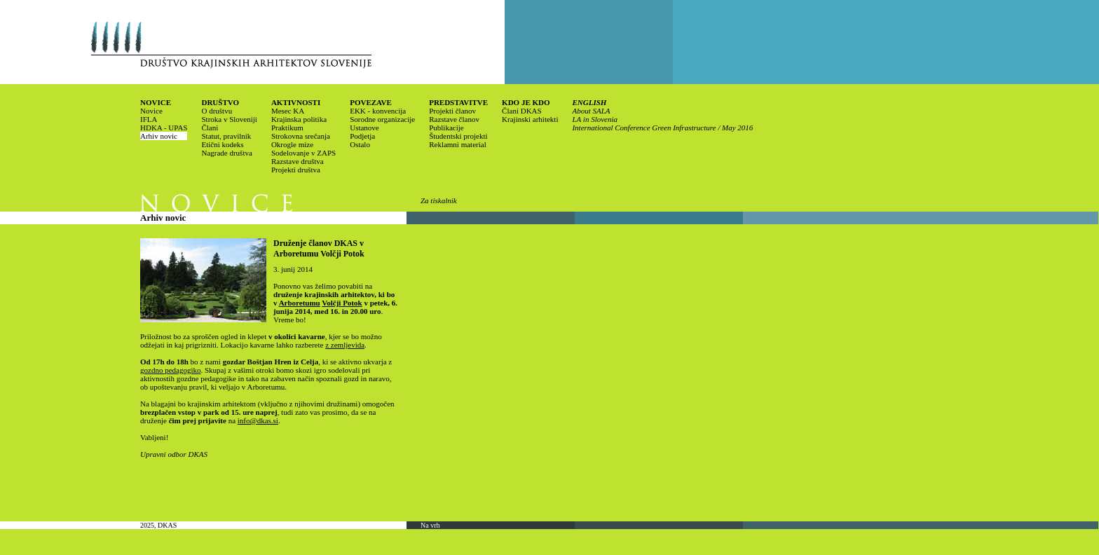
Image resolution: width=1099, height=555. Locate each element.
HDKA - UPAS (163, 127)
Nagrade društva (226, 153)
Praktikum (287, 127)
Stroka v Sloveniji (229, 119)
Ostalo (360, 144)
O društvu (216, 111)
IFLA (148, 119)
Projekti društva (295, 169)
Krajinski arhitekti (530, 119)
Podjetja (362, 136)
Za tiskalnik (439, 200)
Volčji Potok (342, 303)
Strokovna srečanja (300, 136)
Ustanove (364, 127)
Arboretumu (299, 303)
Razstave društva (297, 161)
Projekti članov (452, 111)
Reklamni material (457, 144)
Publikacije (446, 127)
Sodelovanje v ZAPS (303, 153)
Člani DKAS (522, 111)
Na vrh (430, 525)
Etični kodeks (222, 144)
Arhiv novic (158, 136)
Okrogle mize (292, 144)
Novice (151, 111)
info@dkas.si (258, 420)
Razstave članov (454, 119)
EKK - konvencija (378, 111)
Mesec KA (287, 111)
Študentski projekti (458, 136)
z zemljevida (344, 345)
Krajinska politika (299, 119)
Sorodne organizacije (382, 119)
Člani (209, 127)
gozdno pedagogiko (170, 370)
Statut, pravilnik (226, 136)
